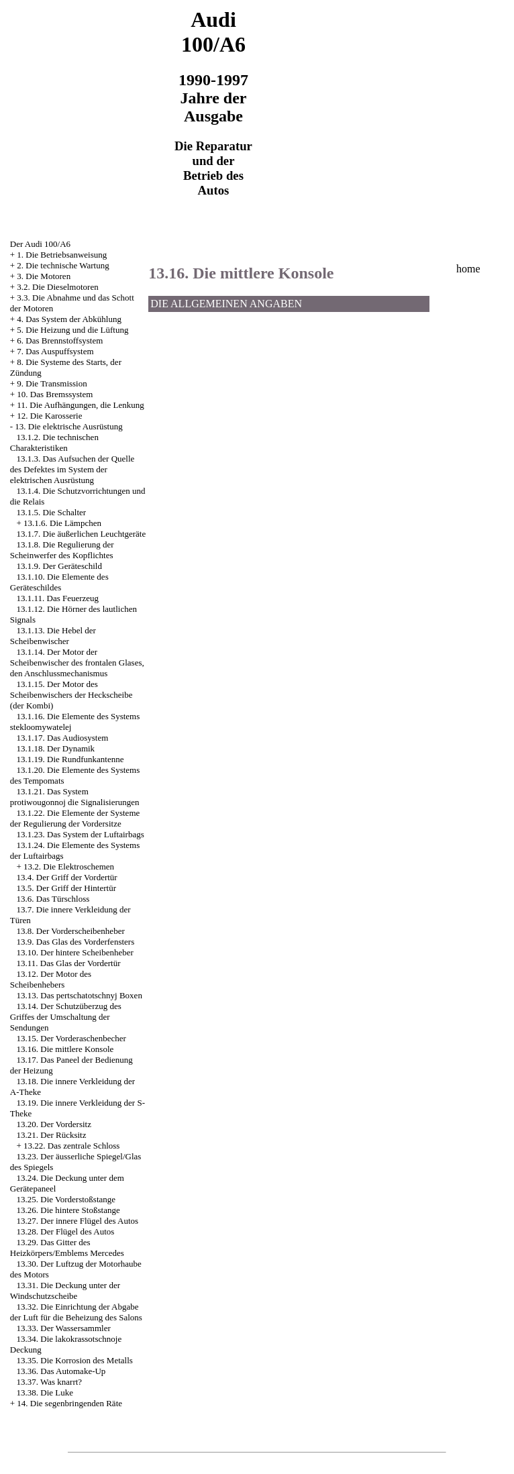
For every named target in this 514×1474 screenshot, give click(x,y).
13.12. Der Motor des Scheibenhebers (50, 979)
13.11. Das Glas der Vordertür (69, 963)
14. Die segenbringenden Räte (69, 1403)
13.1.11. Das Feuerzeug (58, 598)
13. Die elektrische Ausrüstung (68, 426)
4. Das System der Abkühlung (69, 319)
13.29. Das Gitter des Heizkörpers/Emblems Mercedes (67, 1247)
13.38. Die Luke (45, 1392)
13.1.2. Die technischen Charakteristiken (54, 442)
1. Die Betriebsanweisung (62, 255)
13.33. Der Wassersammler (64, 1328)
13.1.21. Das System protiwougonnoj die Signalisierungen (75, 796)
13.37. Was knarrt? (50, 1382)
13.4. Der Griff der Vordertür (67, 877)
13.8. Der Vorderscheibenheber (71, 931)
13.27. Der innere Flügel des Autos (78, 1221)
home (468, 268)
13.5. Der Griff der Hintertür (67, 888)
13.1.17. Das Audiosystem (63, 738)
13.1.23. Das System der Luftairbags (80, 834)
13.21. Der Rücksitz (52, 1135)
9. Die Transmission (52, 383)
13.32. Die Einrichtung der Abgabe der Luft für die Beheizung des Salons (76, 1312)
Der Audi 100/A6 (40, 244)
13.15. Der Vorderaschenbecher (71, 1038)
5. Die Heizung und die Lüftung (72, 330)
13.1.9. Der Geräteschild (59, 566)
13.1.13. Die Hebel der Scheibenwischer (53, 635)
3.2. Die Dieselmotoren (57, 287)
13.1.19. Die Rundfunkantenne (70, 759)
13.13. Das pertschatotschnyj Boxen (79, 995)
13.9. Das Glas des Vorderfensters (76, 942)
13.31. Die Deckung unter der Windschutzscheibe (65, 1290)
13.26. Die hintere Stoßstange (68, 1210)
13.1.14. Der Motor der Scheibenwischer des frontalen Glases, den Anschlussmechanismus (77, 662)
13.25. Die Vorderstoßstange (66, 1199)
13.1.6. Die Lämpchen (62, 523)
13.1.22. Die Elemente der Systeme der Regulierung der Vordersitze (75, 818)
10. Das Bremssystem (55, 394)
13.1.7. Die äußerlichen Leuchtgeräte (81, 534)
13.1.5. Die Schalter (52, 512)
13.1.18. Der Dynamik (56, 748)
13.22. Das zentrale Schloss (71, 1146)
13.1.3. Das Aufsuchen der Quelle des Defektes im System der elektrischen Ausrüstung (72, 469)
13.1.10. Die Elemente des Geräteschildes (59, 582)
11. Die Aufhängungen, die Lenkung (80, 405)
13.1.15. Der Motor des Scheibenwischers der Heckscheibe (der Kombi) (71, 694)
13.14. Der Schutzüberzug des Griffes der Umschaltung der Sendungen (65, 1017)
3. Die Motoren (43, 276)
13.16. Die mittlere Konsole (65, 1049)
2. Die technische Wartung (63, 265)
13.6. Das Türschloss (53, 899)
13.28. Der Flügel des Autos (66, 1231)
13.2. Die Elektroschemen (68, 866)
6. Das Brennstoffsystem (60, 340)
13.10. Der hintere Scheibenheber (75, 952)
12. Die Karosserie (49, 416)
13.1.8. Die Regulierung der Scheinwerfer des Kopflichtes (62, 549)
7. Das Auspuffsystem (55, 351)
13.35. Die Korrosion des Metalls (75, 1360)
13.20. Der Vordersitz (54, 1124)
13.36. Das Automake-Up (61, 1371)
